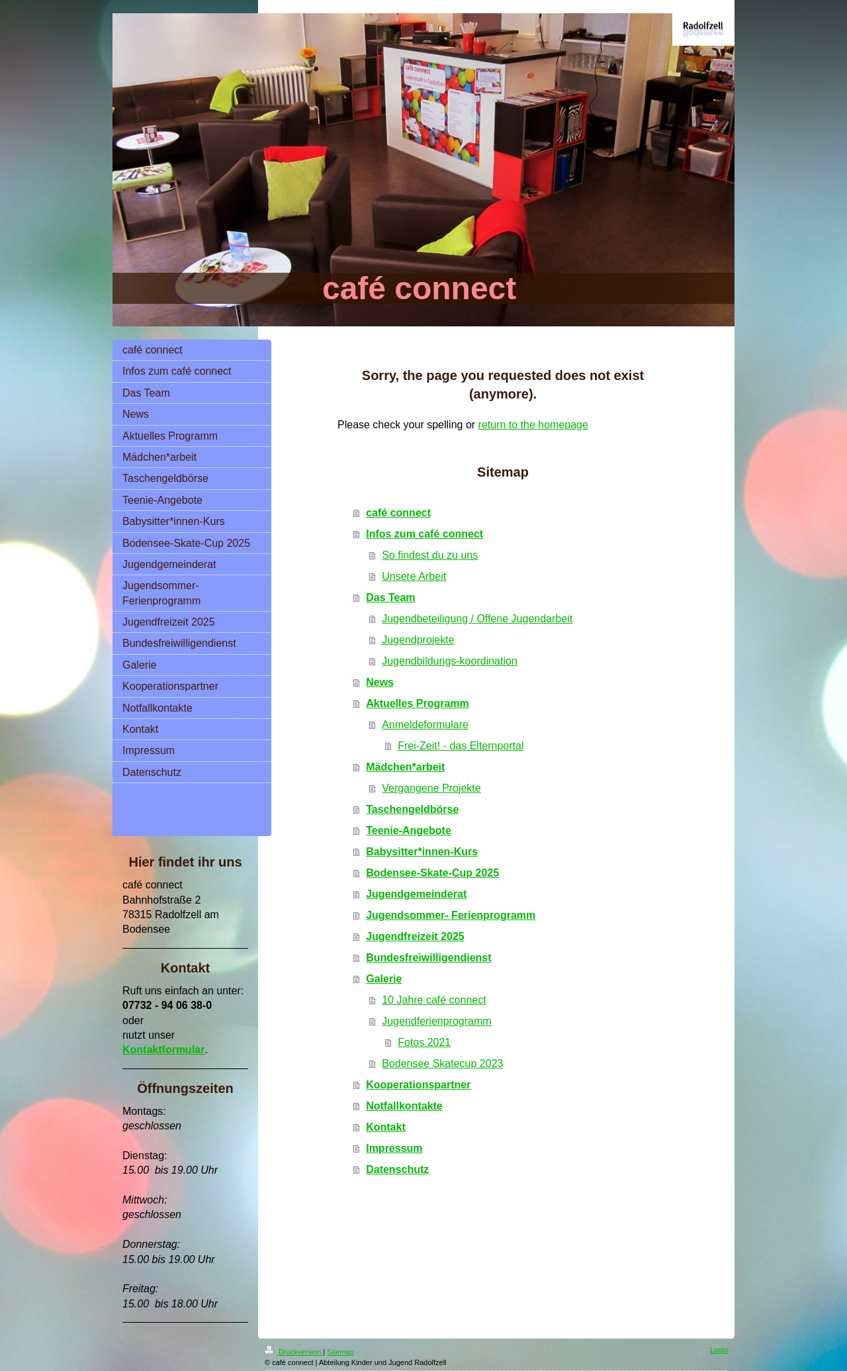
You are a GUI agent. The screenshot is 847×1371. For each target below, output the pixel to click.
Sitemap (340, 1352)
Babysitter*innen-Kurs (422, 851)
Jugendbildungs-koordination (449, 661)
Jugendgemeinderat (416, 894)
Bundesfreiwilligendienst (428, 957)
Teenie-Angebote (408, 830)
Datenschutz (397, 1169)
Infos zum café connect (424, 534)
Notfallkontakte (404, 1105)
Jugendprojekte (418, 639)
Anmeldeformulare (425, 724)
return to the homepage (533, 424)
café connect (398, 512)
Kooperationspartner (418, 1084)
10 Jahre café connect (434, 1000)
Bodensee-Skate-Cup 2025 (432, 872)
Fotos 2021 (424, 1042)
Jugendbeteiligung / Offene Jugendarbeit (477, 618)
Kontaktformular (163, 1049)
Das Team (390, 597)
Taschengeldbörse (412, 809)
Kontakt (386, 1127)
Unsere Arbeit (414, 576)
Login (719, 1350)
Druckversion (294, 1352)
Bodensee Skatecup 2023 (442, 1063)
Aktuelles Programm (417, 703)
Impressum (394, 1148)
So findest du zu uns (430, 555)
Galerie (384, 978)
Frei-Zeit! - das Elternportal (460, 745)
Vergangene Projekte (431, 788)
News (380, 682)
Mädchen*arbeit (405, 767)
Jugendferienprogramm (436, 1021)
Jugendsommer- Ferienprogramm (450, 915)
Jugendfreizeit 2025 (415, 936)
